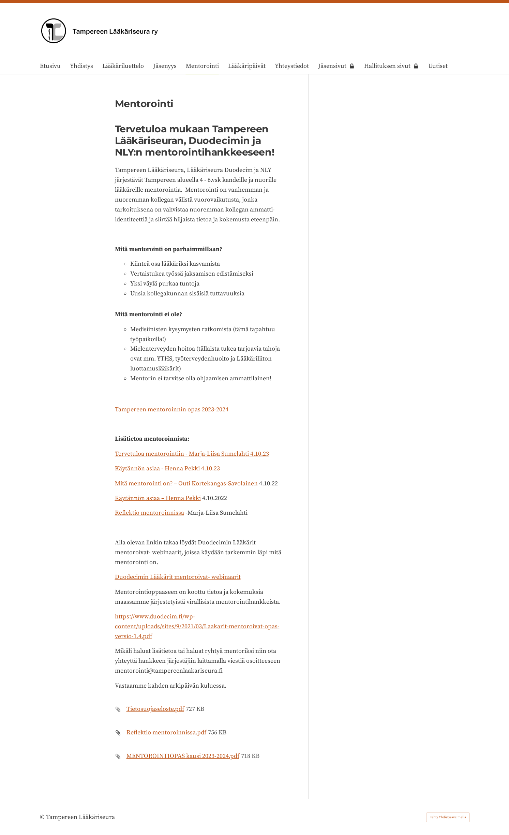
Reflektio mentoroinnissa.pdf (166, 732)
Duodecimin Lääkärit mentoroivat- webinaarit (178, 577)
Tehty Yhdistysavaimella (448, 817)
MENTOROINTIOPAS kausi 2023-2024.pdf (182, 756)
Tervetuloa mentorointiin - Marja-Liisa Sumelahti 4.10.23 (192, 454)
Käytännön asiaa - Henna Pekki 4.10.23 (167, 468)
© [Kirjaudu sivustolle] (43, 817)
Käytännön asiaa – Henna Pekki (158, 498)
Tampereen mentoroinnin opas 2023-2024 (171, 409)
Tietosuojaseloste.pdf (155, 709)
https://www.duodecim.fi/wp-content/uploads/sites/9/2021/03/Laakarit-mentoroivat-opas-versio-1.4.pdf (197, 626)
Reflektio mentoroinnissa (149, 513)
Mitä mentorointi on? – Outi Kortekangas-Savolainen (186, 483)
